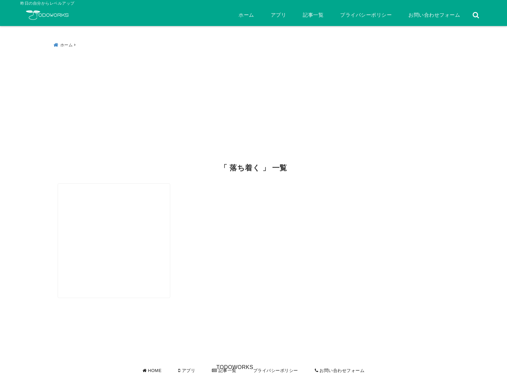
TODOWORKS (234, 379)
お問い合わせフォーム (434, 15)
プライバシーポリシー (366, 15)
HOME (152, 370)
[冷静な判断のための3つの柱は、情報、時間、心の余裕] (122, 222)
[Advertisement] (253, 100)
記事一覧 (313, 15)
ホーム (246, 15)
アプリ (278, 15)
